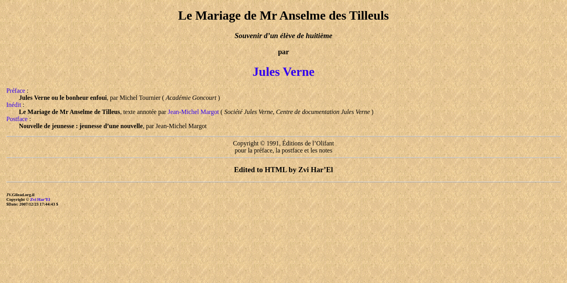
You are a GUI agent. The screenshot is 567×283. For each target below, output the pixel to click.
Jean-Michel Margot (193, 111)
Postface (17, 119)
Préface (15, 90)
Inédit (13, 104)
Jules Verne (283, 71)
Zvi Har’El (40, 199)
